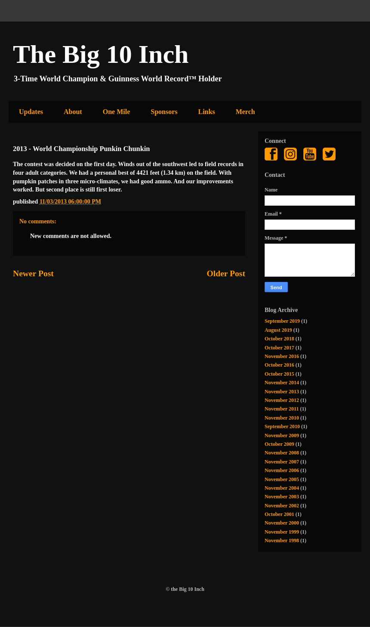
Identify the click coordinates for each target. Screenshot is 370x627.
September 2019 (282, 321)
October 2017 (279, 348)
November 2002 (282, 506)
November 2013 (282, 392)
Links (206, 111)
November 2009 (282, 435)
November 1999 (282, 532)
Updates (31, 111)
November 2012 (282, 400)
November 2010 (282, 418)
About (73, 111)
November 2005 (282, 479)
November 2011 (282, 409)
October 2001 (279, 514)
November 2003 (282, 497)
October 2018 (279, 339)
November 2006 (282, 470)
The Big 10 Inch (100, 54)
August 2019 (278, 330)
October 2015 (279, 374)
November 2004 (282, 488)
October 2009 (279, 444)
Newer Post (33, 273)
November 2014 (282, 383)
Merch (245, 111)
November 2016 (282, 356)
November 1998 (282, 540)
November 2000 (282, 523)
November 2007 (282, 462)
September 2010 (282, 426)
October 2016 (279, 365)
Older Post (226, 273)
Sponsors (164, 111)
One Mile (116, 111)
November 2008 (282, 453)
